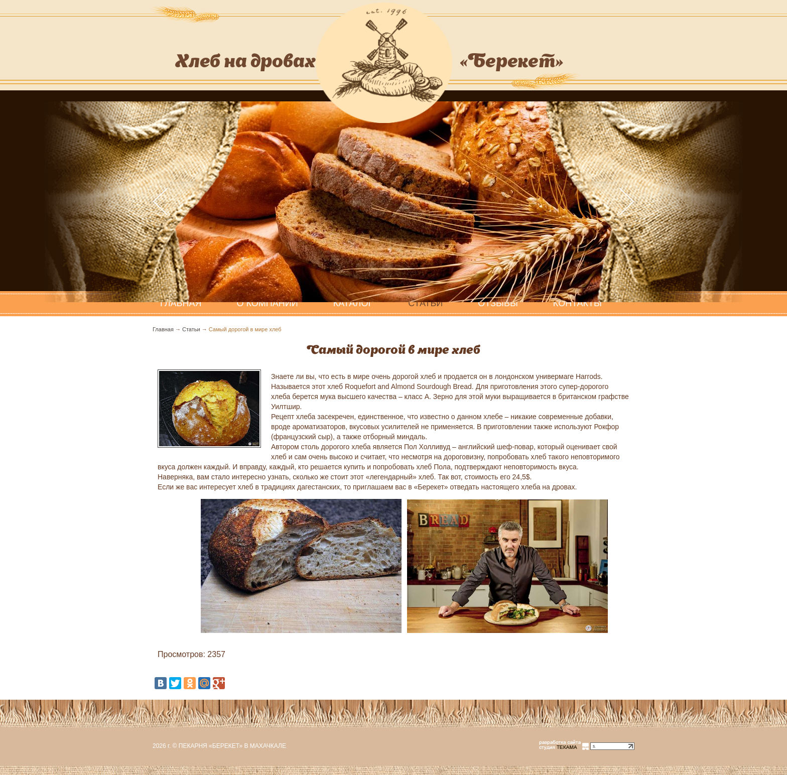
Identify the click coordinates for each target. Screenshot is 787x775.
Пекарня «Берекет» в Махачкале (232, 745)
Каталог (353, 303)
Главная (163, 329)
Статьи (425, 303)
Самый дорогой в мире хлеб (245, 329)
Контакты (577, 303)
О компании (267, 303)
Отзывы (498, 303)
